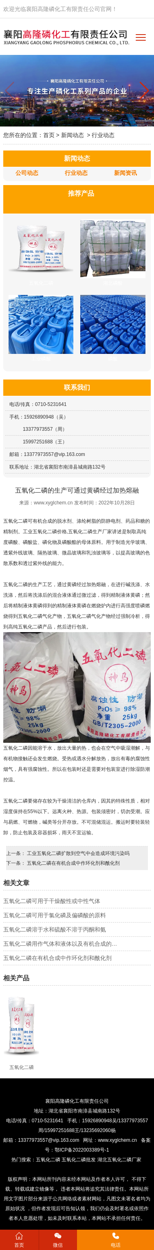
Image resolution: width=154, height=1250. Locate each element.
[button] (144, 91)
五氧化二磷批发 (79, 1160)
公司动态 (26, 173)
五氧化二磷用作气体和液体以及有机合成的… (60, 943)
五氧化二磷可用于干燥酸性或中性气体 (51, 901)
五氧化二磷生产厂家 (90, 531)
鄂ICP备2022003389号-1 (82, 1150)
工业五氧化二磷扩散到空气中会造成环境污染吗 (78, 853)
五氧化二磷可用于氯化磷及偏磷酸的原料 (54, 915)
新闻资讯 (125, 173)
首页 (49, 135)
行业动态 (76, 173)
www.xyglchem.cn (53, 503)
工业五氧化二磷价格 (45, 531)
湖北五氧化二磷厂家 (120, 1160)
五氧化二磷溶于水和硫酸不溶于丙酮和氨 (54, 929)
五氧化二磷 (15, 521)
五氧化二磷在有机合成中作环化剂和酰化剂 (73, 863)
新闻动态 (72, 135)
